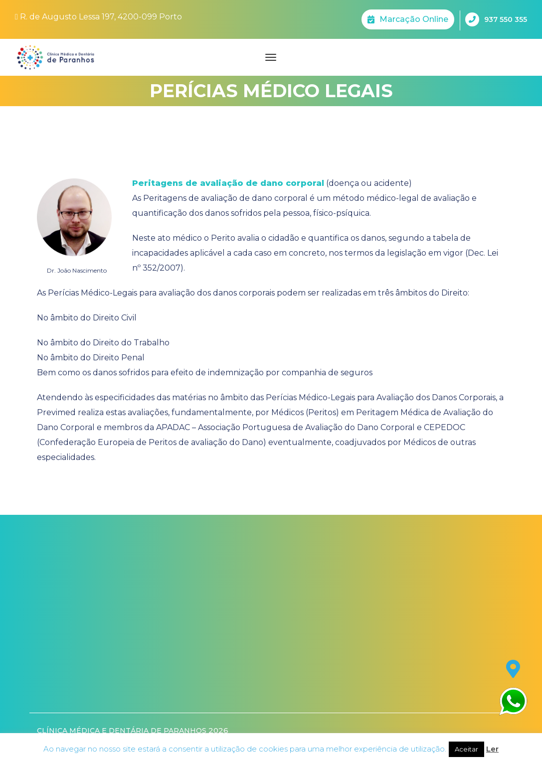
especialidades (65, 457)
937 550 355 (496, 19)
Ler (492, 749)
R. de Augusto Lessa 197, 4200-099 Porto (98, 16)
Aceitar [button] (466, 749)
